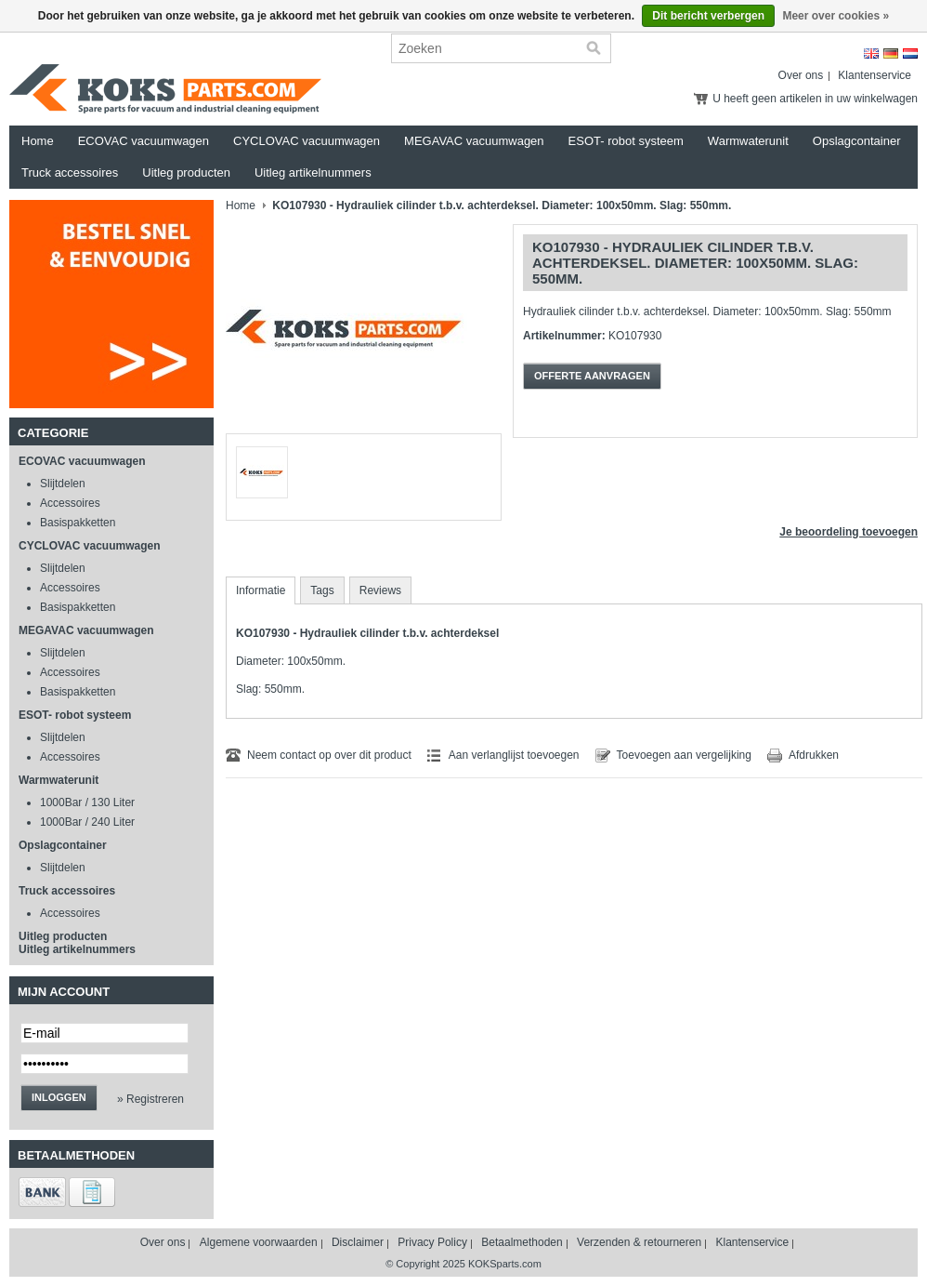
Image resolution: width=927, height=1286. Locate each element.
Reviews (380, 590)
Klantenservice (874, 75)
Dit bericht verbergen (708, 15)
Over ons (801, 75)
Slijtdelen (62, 483)
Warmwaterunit (748, 141)
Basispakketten (77, 522)
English (871, 53)
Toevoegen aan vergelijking (684, 755)
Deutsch (890, 53)
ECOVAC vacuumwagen (143, 141)
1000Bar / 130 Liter (87, 802)
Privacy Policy (432, 1242)
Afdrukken (814, 755)
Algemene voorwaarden (259, 1242)
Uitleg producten (186, 172)
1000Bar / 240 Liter (87, 822)
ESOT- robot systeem (626, 141)
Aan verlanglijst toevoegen (514, 755)
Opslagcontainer (857, 141)
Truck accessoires (69, 172)
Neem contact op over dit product (329, 755)
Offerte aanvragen (592, 375)
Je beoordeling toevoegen (848, 531)
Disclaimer (358, 1242)
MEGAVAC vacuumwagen (474, 141)
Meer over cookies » (835, 15)
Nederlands (910, 53)
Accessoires (70, 503)
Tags (321, 590)
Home (37, 141)
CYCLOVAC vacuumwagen (306, 141)
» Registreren (150, 1099)
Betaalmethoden (521, 1242)
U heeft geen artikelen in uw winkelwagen (815, 98)
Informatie (260, 590)
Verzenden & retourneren (639, 1242)
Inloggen (59, 1097)
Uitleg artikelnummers (313, 172)
